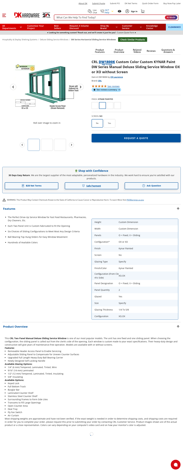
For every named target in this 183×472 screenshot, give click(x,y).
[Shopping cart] (143, 11)
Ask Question (151, 185)
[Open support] (176, 465)
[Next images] (71, 144)
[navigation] (132, 27)
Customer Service (127, 27)
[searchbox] (116, 17)
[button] (4, 15)
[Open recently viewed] (119, 11)
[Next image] (80, 87)
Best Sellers (57, 27)
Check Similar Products (132, 39)
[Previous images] (22, 144)
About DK (83, 3)
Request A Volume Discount (79, 27)
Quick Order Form (150, 3)
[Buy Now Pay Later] (172, 3)
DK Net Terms (131, 3)
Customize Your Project (35, 27)
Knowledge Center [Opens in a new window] (152, 27)
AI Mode (171, 17)
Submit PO (115, 3)
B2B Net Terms (32, 185)
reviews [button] (114, 86)
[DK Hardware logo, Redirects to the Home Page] (28, 15)
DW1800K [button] (107, 61)
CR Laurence (116, 77)
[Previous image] (13, 87)
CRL (100, 80)
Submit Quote (98, 3)
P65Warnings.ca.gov (135, 200)
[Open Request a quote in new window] (136, 138)
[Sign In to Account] (134, 11)
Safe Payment (91, 185)
